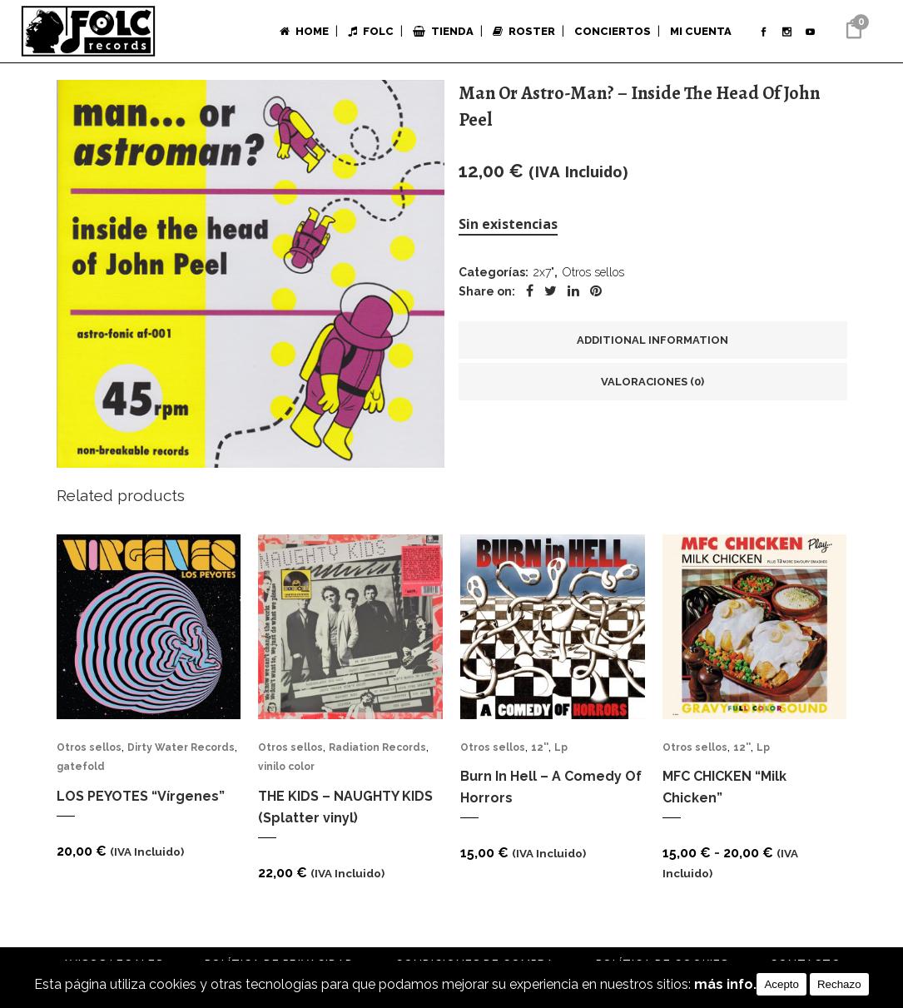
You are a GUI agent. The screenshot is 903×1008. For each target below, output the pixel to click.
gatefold (81, 771)
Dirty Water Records (181, 749)
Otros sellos (593, 274)
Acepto (781, 984)
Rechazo (839, 984)
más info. (725, 984)
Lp (561, 749)
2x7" (543, 274)
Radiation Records (377, 749)
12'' (539, 749)
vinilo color (286, 771)
